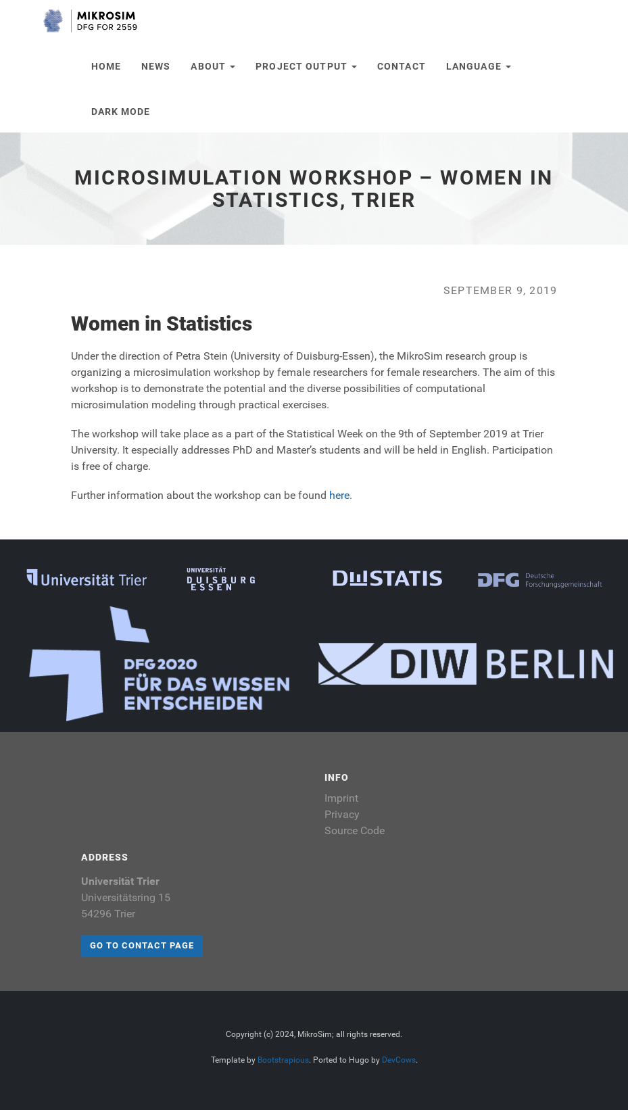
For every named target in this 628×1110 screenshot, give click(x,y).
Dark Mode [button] (121, 111)
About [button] (213, 66)
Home (106, 66)
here (339, 495)
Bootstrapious (283, 1060)
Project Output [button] (306, 66)
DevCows (399, 1060)
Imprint (341, 798)
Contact (401, 66)
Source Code (354, 830)
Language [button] (478, 66)
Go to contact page (142, 945)
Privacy (342, 814)
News (155, 66)
